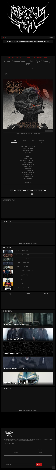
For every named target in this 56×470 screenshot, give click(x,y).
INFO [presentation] (14, 140)
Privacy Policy (40, 450)
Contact (40, 452)
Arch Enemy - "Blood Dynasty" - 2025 (22, 254)
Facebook (27, 182)
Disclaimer (16, 452)
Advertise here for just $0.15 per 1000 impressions (28, 243)
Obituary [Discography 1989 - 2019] (22, 287)
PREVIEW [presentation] (23, 140)
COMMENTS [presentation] (41, 141)
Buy (30, 182)
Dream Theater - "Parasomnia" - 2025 (22, 259)
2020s (13, 57)
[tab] (14, 141)
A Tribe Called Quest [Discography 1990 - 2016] (24, 271)
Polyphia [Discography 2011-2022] (21, 267)
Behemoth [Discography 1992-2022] (22, 263)
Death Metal (28, 57)
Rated (34, 57)
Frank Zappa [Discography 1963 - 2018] (22, 283)
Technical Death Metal (42, 57)
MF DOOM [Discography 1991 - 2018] (22, 279)
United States (19, 57)
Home (9, 57)
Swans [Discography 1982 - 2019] (21, 275)
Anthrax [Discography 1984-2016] (21, 250)
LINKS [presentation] (32, 140)
